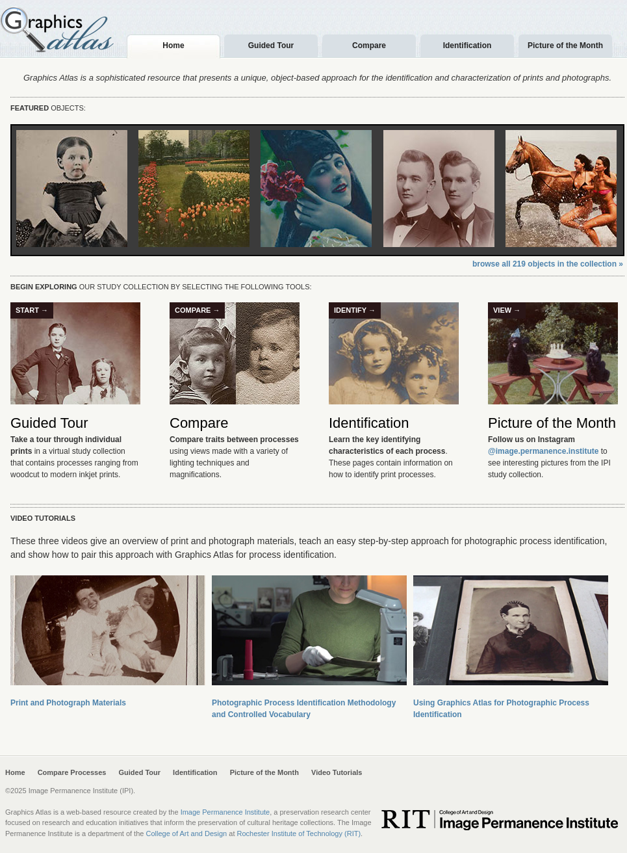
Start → (32, 310)
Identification (369, 423)
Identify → (355, 310)
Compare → (197, 310)
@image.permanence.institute (543, 451)
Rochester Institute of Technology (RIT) (299, 833)
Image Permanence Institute (225, 812)
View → (506, 310)
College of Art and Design (186, 833)
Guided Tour (49, 423)
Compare (199, 423)
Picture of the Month (552, 423)
